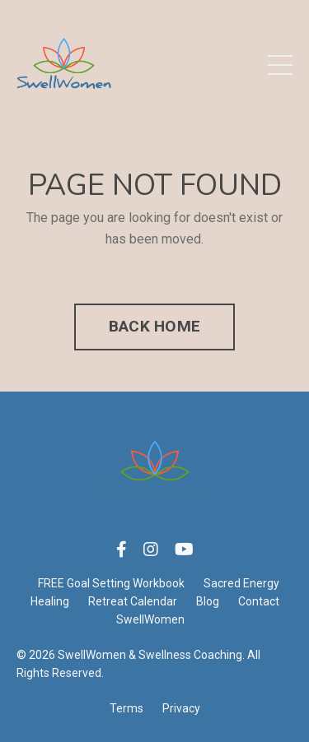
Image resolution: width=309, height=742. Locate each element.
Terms (126, 708)
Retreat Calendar (132, 601)
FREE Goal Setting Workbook (111, 583)
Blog (207, 601)
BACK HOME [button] (154, 326)
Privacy (181, 708)
